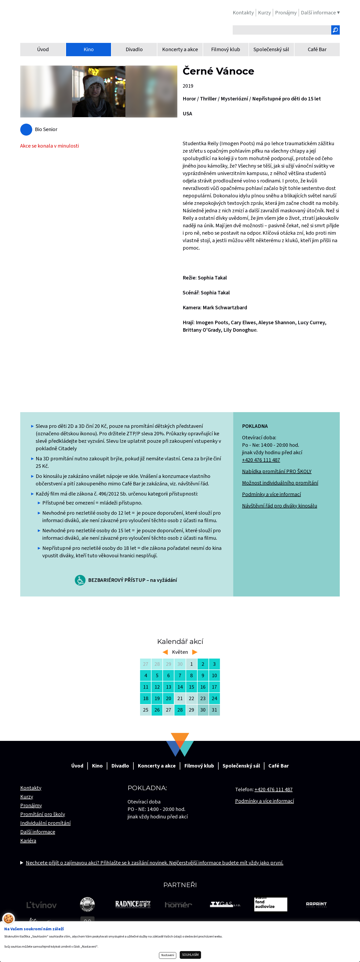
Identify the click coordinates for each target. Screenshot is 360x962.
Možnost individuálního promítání (280, 483)
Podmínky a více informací (271, 494)
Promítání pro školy (42, 814)
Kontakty (30, 788)
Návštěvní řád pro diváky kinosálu (279, 506)
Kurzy (26, 797)
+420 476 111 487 (261, 460)
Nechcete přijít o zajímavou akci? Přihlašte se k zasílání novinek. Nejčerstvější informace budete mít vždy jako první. (154, 863)
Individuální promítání (45, 823)
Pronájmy (31, 805)
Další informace (37, 832)
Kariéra (28, 841)
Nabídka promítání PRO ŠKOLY (277, 471)
